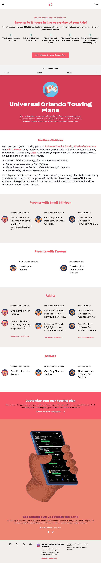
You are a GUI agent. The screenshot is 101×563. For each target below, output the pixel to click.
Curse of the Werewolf (17, 164)
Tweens (39, 72)
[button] (97, 72)
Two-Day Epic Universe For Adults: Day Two (87, 313)
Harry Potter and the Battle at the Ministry (28, 167)
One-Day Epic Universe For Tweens (77, 269)
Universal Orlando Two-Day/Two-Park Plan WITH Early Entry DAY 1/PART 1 (21, 323)
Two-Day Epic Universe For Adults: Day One (87, 327)
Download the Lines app (50, 528)
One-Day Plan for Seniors (20, 373)
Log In (96, 4)
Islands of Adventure (84, 146)
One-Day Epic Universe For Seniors (85, 374)
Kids (8, 72)
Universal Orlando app (31, 121)
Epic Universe (13, 149)
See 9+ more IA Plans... (53, 337)
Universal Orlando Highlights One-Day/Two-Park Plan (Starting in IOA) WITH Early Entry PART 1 (54, 327)
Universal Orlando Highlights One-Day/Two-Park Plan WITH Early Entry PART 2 (54, 313)
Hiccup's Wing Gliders (17, 170)
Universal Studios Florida (58, 146)
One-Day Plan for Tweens (20, 312)
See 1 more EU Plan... (86, 337)
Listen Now (49, 558)
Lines (33, 152)
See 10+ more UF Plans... (20, 336)
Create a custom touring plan (50, 412)
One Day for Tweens (25, 268)
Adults (69, 72)
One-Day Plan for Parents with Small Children (21, 220)
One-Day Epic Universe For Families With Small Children (88, 220)
